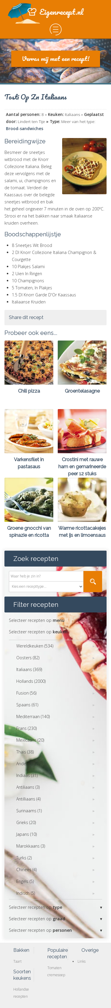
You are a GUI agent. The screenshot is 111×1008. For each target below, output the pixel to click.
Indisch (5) (25, 893)
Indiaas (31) (27, 775)
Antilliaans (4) (28, 799)
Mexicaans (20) (30, 740)
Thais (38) (25, 752)
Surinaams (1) (29, 810)
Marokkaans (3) (30, 846)
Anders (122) (28, 763)
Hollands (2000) (31, 681)
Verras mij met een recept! (55, 58)
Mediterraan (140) (33, 716)
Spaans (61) (27, 705)
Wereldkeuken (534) (34, 646)
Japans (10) (26, 834)
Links (82, 961)
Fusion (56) (26, 693)
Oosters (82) (27, 657)
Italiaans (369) (29, 669)
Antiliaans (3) (28, 787)
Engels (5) (25, 881)
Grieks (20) (26, 822)
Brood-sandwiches (24, 128)
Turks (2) (24, 858)
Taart (17, 961)
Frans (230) (26, 728)
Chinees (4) (26, 869)
